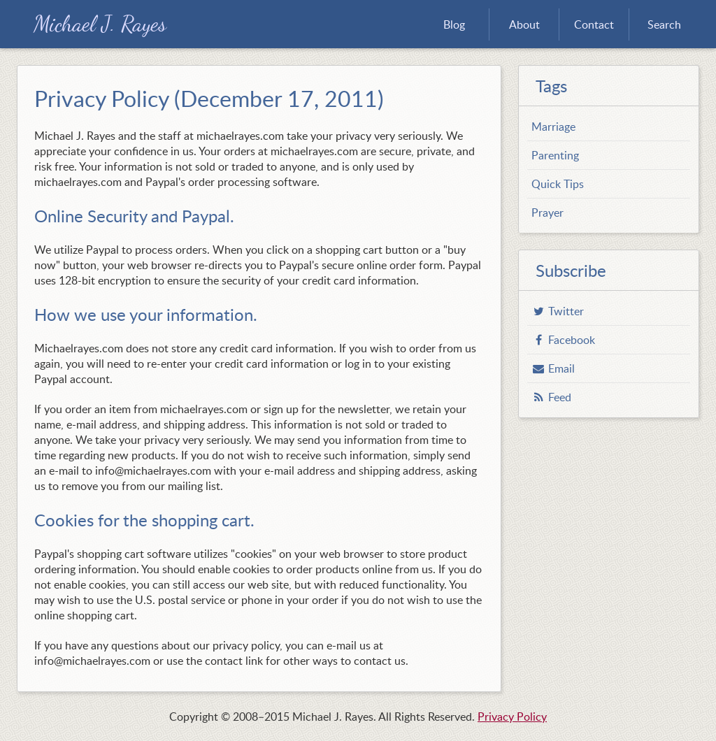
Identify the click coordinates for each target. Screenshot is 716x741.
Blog (454, 24)
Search (664, 24)
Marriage (553, 126)
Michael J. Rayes (100, 24)
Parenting (555, 155)
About (524, 24)
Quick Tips (557, 184)
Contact (594, 24)
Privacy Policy (512, 716)
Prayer (547, 212)
